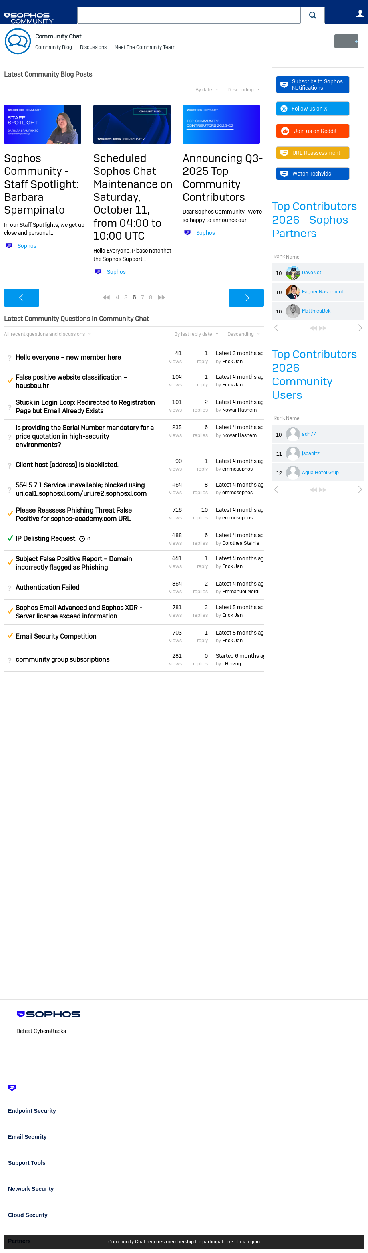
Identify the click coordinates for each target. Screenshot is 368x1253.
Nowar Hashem (239, 410)
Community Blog (53, 48)
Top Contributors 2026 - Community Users (314, 374)
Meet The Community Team (145, 48)
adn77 (309, 434)
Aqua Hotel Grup (320, 472)
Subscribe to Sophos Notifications (311, 84)
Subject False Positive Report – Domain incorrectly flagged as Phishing (74, 563)
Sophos (27, 245)
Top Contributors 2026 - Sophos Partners (314, 220)
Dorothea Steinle (240, 543)
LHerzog (231, 664)
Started (240, 655)
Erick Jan (232, 361)
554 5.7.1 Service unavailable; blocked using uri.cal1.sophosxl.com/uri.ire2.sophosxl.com (81, 489)
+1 (88, 539)
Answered (10, 538)
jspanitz (311, 453)
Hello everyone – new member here (68, 357)
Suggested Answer (10, 380)
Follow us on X (303, 108)
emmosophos (237, 469)
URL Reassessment (310, 153)
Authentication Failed (47, 587)
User (360, 14)
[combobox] (189, 15)
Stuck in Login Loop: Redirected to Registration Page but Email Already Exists (85, 406)
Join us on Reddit (308, 131)
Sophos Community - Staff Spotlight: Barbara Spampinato (41, 184)
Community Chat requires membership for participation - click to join (184, 1242)
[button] (313, 15)
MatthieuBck (316, 311)
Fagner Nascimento (324, 292)
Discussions (93, 48)
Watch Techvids (305, 174)
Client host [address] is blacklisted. (67, 465)
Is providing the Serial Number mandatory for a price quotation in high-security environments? (85, 436)
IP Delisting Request (45, 538)
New (346, 41)
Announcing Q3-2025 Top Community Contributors (223, 177)
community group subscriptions (62, 659)
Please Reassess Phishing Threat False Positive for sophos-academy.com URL (74, 514)
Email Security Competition (56, 636)
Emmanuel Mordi (240, 591)
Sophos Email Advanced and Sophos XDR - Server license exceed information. (79, 611)
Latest (240, 353)
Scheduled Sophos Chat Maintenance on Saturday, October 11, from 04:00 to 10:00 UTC (133, 197)
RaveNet (312, 272)
